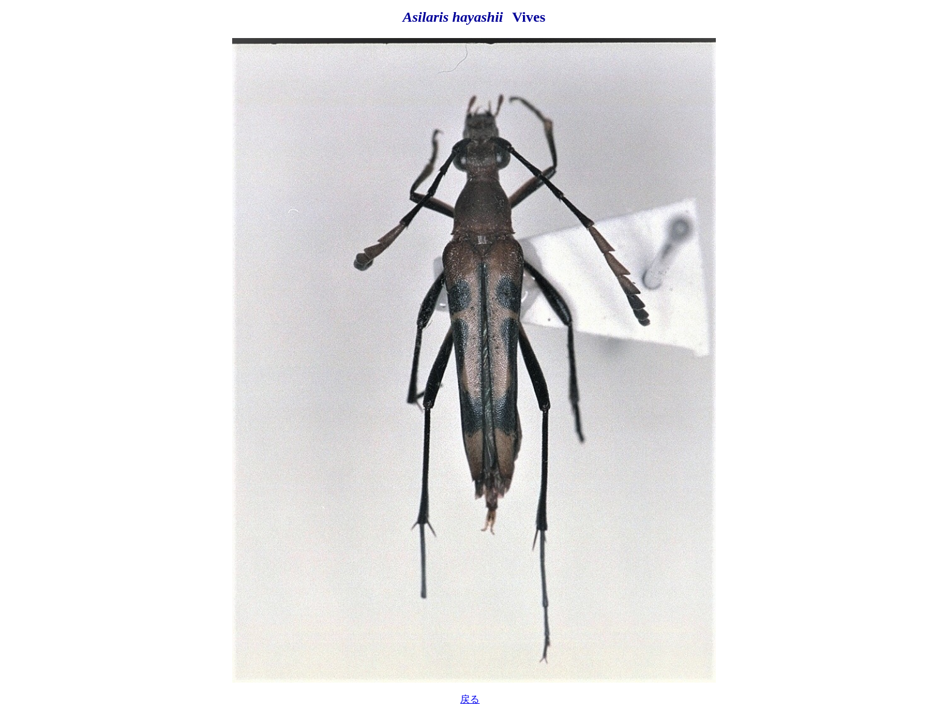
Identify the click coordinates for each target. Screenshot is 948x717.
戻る (469, 699)
